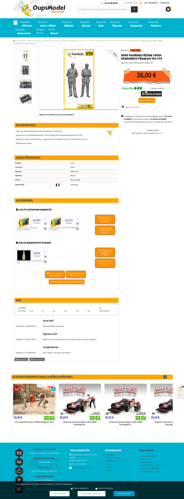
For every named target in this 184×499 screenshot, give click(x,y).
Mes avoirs (144, 459)
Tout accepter (124, 493)
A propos (108, 467)
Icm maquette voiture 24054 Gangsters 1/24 (34, 422)
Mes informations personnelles (153, 465)
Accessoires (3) (147, 100)
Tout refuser (59, 493)
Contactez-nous (131, 2)
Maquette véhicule (35, 40)
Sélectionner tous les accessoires (55, 274)
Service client (44, 467)
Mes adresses (146, 462)
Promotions (109, 454)
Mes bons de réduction (149, 468)
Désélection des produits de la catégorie (105, 230)
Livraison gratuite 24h (44, 458)
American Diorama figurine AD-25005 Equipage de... (125, 423)
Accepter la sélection (91, 493)
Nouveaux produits (112, 458)
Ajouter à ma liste (130, 107)
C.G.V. (107, 464)
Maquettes (21, 40)
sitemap (108, 470)
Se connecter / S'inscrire (156, 2)
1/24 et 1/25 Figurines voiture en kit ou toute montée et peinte (114, 40)
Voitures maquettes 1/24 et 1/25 (74, 40)
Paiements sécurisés (44, 476)
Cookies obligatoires (80, 488)
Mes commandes (147, 456)
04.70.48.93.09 (111, 3)
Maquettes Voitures (52, 40)
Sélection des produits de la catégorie (105, 219)
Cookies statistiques (105, 488)
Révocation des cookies (150, 471)
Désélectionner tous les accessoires (76, 274)
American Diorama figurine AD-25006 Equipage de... (80, 423)
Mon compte (147, 450)
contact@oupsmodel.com (83, 467)
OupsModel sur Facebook (44, 449)
